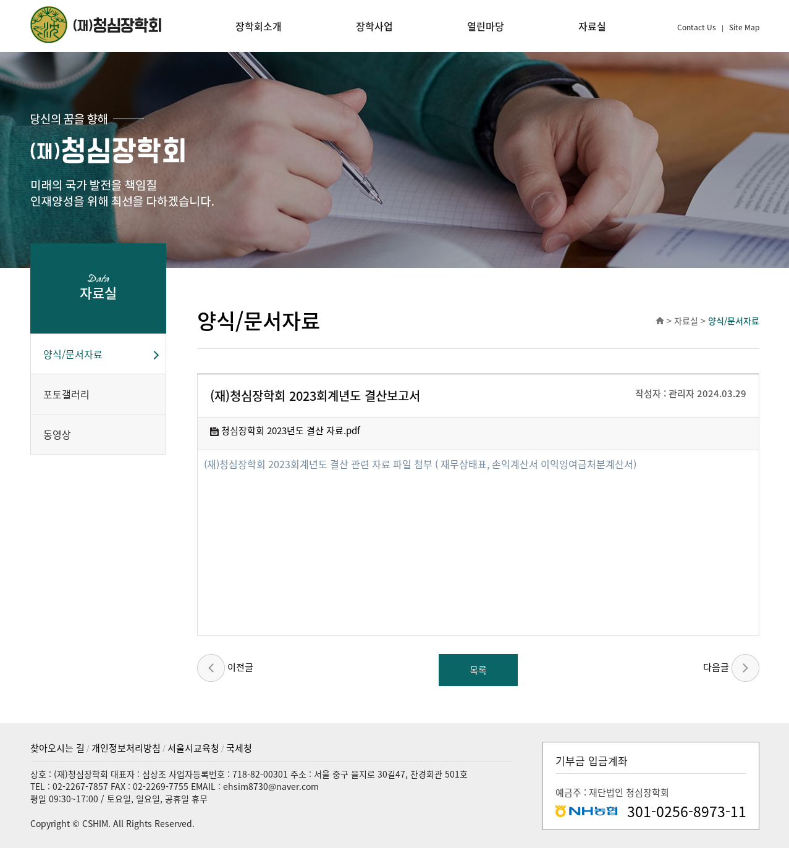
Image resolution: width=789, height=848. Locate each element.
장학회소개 (258, 26)
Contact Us (697, 27)
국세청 (239, 748)
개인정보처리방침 (126, 748)
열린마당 (485, 26)
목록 (478, 670)
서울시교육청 (193, 748)
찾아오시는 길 (57, 748)
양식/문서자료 (73, 353)
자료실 (592, 26)
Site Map (744, 27)
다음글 (731, 668)
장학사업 (374, 26)
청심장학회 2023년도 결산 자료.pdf (285, 430)
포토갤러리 (66, 394)
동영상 (57, 434)
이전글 (225, 668)
